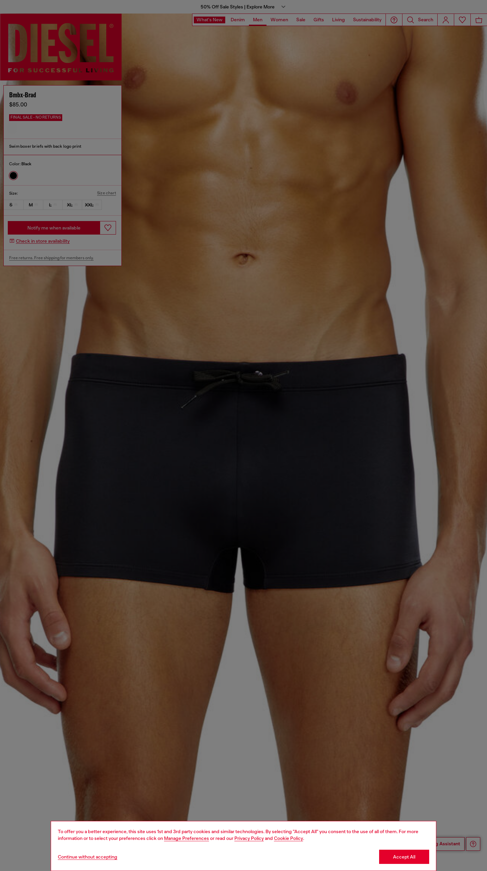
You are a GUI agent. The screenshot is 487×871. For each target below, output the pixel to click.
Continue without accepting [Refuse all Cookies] (87, 857)
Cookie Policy (288, 838)
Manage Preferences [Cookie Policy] (186, 838)
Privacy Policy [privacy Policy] (249, 838)
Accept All (404, 857)
